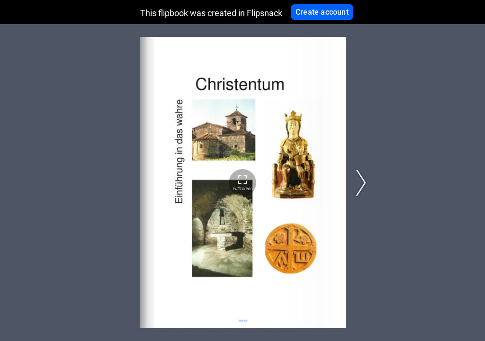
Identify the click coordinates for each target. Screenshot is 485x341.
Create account (322, 12)
